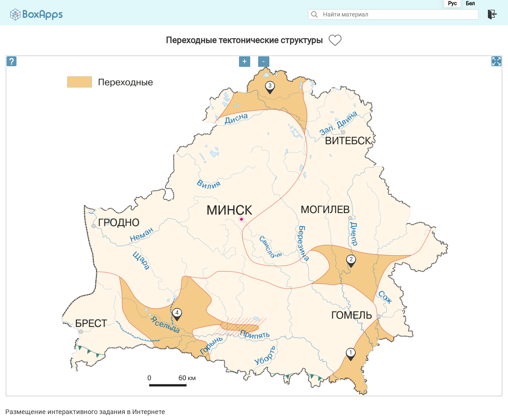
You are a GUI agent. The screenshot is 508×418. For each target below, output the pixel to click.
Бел (470, 3)
